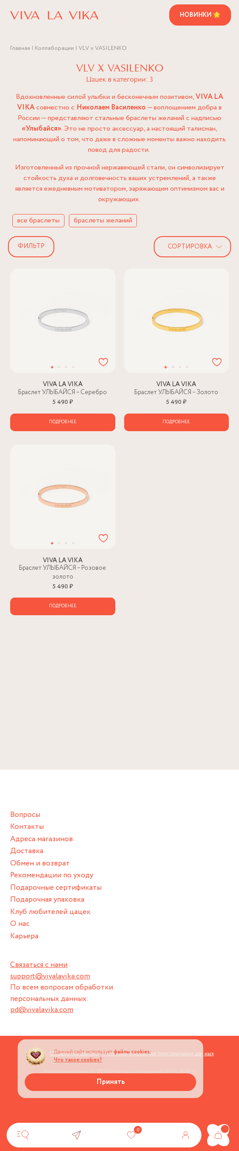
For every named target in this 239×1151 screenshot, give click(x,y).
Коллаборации (54, 48)
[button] (52, 367)
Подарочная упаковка (47, 899)
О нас (20, 923)
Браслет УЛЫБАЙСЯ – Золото (176, 392)
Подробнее (62, 422)
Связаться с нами (39, 964)
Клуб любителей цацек (50, 912)
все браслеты (38, 220)
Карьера (24, 936)
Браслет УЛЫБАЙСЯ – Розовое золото (62, 572)
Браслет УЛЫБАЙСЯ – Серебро (62, 392)
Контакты (27, 826)
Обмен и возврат (40, 863)
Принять (110, 1082)
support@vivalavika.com (50, 976)
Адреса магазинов (41, 839)
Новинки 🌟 (200, 15)
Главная (20, 48)
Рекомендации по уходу (51, 875)
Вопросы (25, 814)
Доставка (26, 851)
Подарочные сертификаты (56, 887)
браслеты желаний (103, 220)
